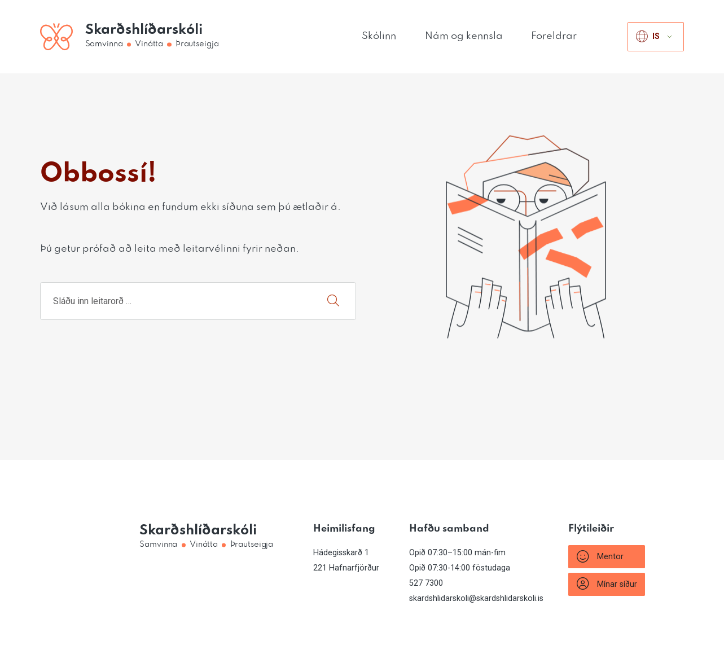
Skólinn (379, 36)
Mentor (600, 557)
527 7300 (426, 583)
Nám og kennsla (464, 36)
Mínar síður (607, 584)
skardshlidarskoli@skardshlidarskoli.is (476, 598)
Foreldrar (554, 36)
